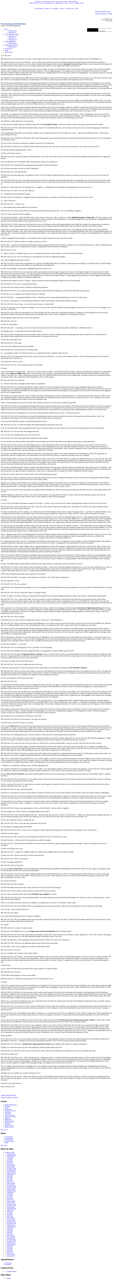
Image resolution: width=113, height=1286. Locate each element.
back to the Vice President (15, 774)
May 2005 (9, 1179)
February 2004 (11, 1201)
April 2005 (10, 1180)
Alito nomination (10, 41)
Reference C (13, 32)
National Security (9, 1121)
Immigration (8, 1113)
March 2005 (10, 1182)
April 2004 (10, 1198)
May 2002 (9, 1232)
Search (62, 8)
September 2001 (11, 1244)
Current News (9, 1137)
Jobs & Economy (9, 1115)
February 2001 (11, 1254)
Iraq (6, 29)
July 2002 (9, 1229)
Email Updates (39, 8)
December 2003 (11, 1204)
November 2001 (11, 1241)
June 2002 (10, 1231)
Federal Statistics (12, 1271)
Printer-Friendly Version (103, 11)
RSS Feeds (4, 1145)
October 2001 (11, 1242)
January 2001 (11, 1256)
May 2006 (9, 1161)
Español (47, 8)
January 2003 (11, 1220)
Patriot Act (8, 1124)
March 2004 (10, 1200)
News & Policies (73, 1)
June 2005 (10, 1177)
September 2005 (11, 1173)
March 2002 (10, 1235)
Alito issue (14, 726)
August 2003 (10, 1210)
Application (8, 1264)
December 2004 (11, 1186)
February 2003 (11, 1219)
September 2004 (11, 1191)
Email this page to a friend (103, 14)
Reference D (13, 40)
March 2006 (10, 1164)
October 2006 (11, 1154)
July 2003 (9, 1211)
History (9, 1278)
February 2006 (11, 1165)
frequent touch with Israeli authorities (42, 931)
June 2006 (10, 1160)
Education (7, 1106)
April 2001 (10, 1251)
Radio (6, 1142)
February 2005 (11, 1183)
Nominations (8, 1263)
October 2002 (11, 1225)
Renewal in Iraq (9, 1125)
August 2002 (10, 1228)
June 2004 (10, 1195)
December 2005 (11, 1168)
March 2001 (10, 1253)
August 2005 (10, 1174)
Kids (40, 3)
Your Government (49, 3)
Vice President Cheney (12, 34)
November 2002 (11, 1223)
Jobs (66, 3)
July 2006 (9, 1158)
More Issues (4, 1130)
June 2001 (10, 1248)
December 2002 (11, 1222)
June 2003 (10, 1213)
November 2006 (9, 1152)
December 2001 (11, 1239)
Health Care (8, 1109)
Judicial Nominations (10, 1116)
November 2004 (11, 1188)
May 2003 (9, 1214)
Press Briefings (9, 1138)
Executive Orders (10, 1141)
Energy (7, 1108)
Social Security (9, 1127)
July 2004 (9, 1194)
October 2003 (11, 1207)
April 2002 (10, 1234)
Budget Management (11, 1105)
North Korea (9, 52)
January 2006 (11, 1167)
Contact (71, 3)
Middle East (8, 1119)
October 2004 (11, 1189)
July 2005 (9, 1176)
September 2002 (11, 1226)
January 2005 (11, 1185)
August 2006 (10, 1157)
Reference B (13, 31)
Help (76, 8)
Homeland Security (10, 1110)
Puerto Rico (8, 48)
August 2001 (10, 1245)
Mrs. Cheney (63, 1)
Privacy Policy (70, 8)
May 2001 (9, 1250)
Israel (6, 50)
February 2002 (11, 1237)
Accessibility (54, 8)
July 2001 (9, 1247)
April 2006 (10, 1163)
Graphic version (79, 3)
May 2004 (9, 1197)
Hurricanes (8, 1112)
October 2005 (11, 1171)
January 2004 (11, 1202)
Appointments (59, 3)
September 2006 (11, 1155)
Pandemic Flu (9, 1122)
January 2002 (11, 1238)
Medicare (7, 1118)
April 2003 (10, 1216)
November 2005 (11, 1170)
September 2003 (11, 1208)
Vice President (46, 1)
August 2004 (10, 1192)
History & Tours (33, 3)
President (37, 1)
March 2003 (10, 1217)
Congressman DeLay (11, 45)
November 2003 (11, 1205)
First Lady (55, 1)
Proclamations (9, 1140)
